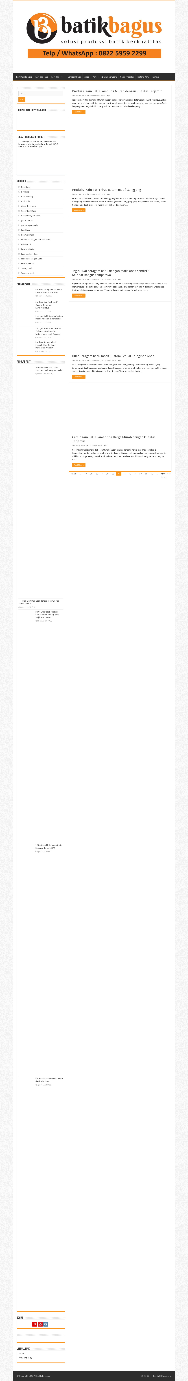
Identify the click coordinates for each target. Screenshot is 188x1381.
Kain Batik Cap (41, 77)
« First (73, 474)
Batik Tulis (25, 201)
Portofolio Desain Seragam (105, 77)
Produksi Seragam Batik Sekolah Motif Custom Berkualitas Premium (46, 345)
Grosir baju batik (28, 206)
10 (85, 474)
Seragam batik (27, 273)
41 (124, 474)
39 (113, 474)
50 (140, 474)
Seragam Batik (74, 77)
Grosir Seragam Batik (30, 216)
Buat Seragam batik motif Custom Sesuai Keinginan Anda (113, 356)
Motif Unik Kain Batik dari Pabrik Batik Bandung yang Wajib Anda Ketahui (47, 615)
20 (91, 474)
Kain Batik (25, 230)
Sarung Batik (26, 268)
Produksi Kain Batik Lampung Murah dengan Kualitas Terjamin (117, 91)
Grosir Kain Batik (95, 446)
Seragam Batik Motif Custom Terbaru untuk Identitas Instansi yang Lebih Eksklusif (48, 331)
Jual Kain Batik (27, 220)
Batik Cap (25, 192)
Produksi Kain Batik (97, 96)
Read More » (79, 112)
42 (130, 474)
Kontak (156, 77)
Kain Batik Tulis (57, 77)
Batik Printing (27, 196)
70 (152, 474)
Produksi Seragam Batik (31, 259)
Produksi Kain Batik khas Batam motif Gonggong (106, 190)
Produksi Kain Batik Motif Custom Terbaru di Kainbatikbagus (46, 305)
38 (107, 474)
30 (97, 474)
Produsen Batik (28, 263)
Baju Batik (25, 187)
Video (86, 77)
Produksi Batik (27, 249)
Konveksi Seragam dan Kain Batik (103, 279)
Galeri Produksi (127, 77)
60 (146, 474)
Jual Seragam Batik (29, 225)
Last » (164, 477)
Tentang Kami (143, 77)
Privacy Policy (25, 1358)
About (21, 1353)
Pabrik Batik (26, 244)
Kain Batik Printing (24, 77)
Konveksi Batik (27, 235)
